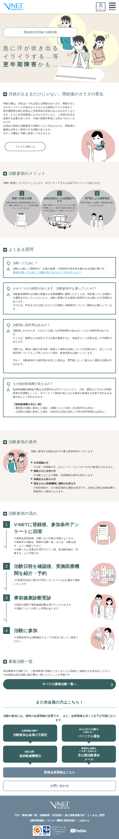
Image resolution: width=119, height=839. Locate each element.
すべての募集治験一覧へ (59, 684)
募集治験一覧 (29, 815)
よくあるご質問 (96, 815)
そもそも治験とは (25, 146)
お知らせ (84, 821)
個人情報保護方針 (75, 815)
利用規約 (57, 815)
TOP (17, 815)
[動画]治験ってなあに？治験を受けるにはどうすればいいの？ (47, 272)
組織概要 (45, 815)
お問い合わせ (59, 786)
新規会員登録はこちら (59, 772)
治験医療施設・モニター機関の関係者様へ (53, 821)
